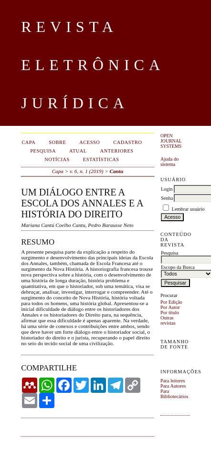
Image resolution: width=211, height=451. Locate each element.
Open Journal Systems (171, 141)
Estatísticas (101, 159)
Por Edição (171, 302)
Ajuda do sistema (169, 161)
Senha (167, 198)
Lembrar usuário (188, 209)
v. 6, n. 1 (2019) (86, 171)
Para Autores (173, 386)
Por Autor (170, 307)
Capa (57, 171)
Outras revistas (168, 320)
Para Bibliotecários (174, 394)
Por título (169, 312)
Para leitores (172, 380)
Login (167, 189)
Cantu (117, 171)
